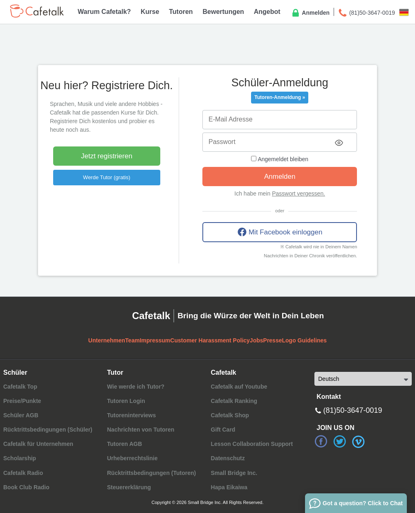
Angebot (267, 11)
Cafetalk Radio (23, 473)
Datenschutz (228, 458)
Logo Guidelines (304, 340)
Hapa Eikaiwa (229, 487)
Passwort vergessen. (298, 193)
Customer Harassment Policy (210, 340)
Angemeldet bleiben (279, 159)
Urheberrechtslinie (132, 458)
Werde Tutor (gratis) (106, 177)
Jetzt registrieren (106, 156)
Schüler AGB (20, 415)
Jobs (256, 340)
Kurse (150, 11)
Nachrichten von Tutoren (141, 429)
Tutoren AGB (124, 444)
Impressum (155, 340)
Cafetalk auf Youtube (239, 386)
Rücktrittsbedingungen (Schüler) (47, 429)
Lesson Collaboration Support (252, 444)
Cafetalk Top (20, 386)
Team (132, 340)
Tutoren (181, 11)
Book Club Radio (26, 487)
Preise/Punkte (22, 401)
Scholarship (19, 458)
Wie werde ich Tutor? (135, 386)
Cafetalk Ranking (234, 401)
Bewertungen (223, 11)
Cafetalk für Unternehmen (38, 444)
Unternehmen (106, 340)
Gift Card (223, 429)
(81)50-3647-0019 (366, 13)
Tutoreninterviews (131, 415)
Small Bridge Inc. (234, 473)
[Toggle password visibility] (339, 143)
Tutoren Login (126, 401)
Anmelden (310, 13)
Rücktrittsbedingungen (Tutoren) (151, 473)
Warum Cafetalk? (104, 11)
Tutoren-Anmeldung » (279, 97)
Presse (272, 340)
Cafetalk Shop (230, 415)
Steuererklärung (129, 487)
